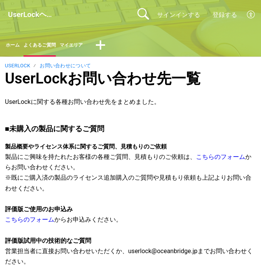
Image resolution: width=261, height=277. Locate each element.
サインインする (178, 14)
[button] (251, 15)
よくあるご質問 (49, 46)
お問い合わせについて (65, 68)
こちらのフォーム (220, 159)
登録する (224, 14)
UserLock (17, 68)
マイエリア (90, 46)
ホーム (15, 46)
